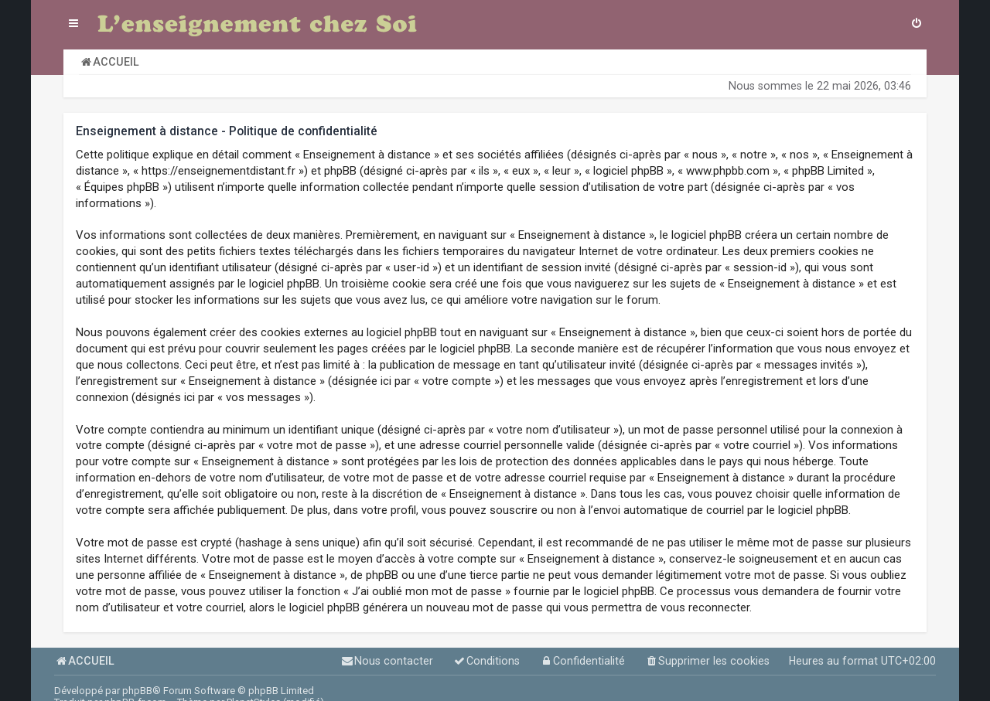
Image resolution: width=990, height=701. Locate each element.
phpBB (137, 690)
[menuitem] (916, 24)
